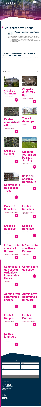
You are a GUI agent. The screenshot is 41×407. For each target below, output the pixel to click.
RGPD (10, 403)
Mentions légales (5, 403)
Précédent (15, 350)
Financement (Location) (9, 96)
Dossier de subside (12, 158)
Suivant (26, 350)
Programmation (7, 159)
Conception (7, 158)
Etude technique (29, 98)
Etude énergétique (14, 257)
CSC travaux (24, 98)
